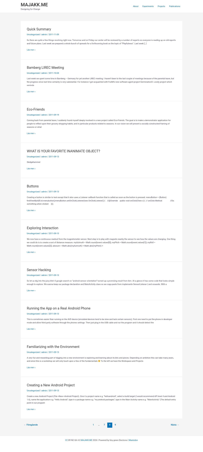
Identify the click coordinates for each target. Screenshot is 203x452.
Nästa (175, 425)
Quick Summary (39, 29)
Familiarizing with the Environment (53, 347)
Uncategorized (33, 34)
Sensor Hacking (39, 270)
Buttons (33, 186)
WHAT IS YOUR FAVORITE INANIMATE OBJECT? (64, 151)
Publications (174, 6)
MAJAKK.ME (34, 5)
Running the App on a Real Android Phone (59, 308)
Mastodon (133, 440)
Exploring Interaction (43, 228)
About (135, 6)
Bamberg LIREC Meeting (45, 68)
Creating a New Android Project (51, 385)
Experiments (148, 6)
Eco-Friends (36, 109)
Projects (161, 6)
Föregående (31, 425)
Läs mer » (31, 50)
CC (66, 440)
